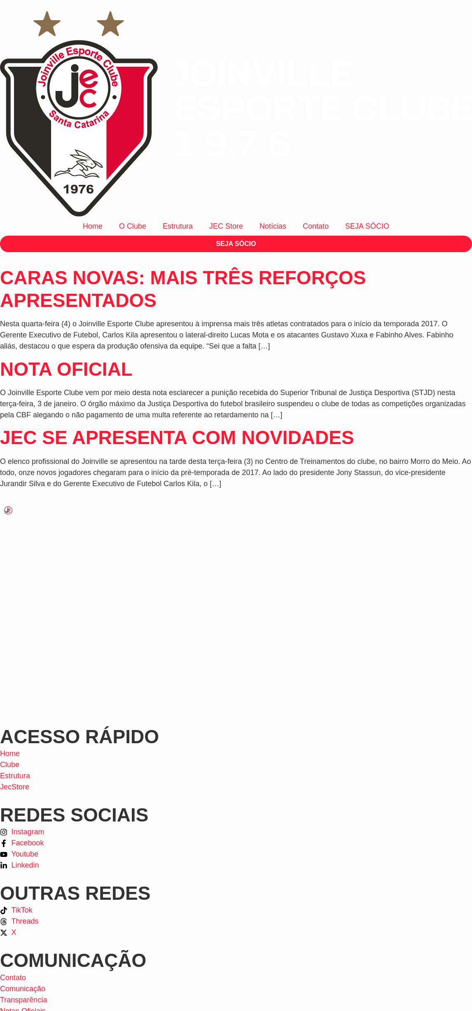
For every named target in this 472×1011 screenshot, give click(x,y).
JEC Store (226, 226)
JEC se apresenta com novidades (177, 437)
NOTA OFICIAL (66, 369)
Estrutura (178, 226)
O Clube (132, 226)
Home (93, 226)
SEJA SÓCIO (367, 226)
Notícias (272, 226)
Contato (316, 226)
